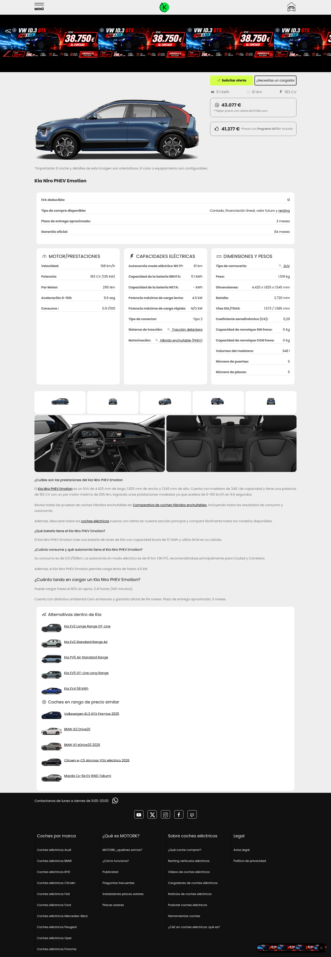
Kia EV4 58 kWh (76, 688)
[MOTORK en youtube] (138, 814)
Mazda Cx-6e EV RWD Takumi (87, 776)
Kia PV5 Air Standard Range (86, 657)
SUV (284, 266)
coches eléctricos (95, 521)
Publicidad (110, 872)
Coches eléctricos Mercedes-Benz (62, 916)
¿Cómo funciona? (116, 861)
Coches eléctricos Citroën (56, 883)
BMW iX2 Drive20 (77, 729)
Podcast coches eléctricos (187, 905)
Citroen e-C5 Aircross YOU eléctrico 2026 (96, 760)
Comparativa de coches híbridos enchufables (170, 505)
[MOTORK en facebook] (178, 814)
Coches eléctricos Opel (54, 938)
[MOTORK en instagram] (165, 814)
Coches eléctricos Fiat (53, 894)
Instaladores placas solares (123, 894)
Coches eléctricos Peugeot (57, 927)
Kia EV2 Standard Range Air (86, 641)
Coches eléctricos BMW (54, 861)
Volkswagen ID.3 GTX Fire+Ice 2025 (91, 713)
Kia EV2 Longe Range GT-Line (87, 626)
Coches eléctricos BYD (53, 872)
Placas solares (113, 905)
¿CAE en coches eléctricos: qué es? (194, 927)
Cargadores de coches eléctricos (193, 883)
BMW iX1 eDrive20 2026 (82, 744)
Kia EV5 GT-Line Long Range (86, 673)
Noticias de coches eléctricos (190, 894)
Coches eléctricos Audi (54, 850)
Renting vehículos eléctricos (189, 861)
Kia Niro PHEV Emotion (55, 488)
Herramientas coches (184, 916)
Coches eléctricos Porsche (56, 949)
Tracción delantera (185, 329)
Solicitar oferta (231, 80)
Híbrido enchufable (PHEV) (179, 340)
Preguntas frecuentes (118, 883)
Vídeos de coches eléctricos (189, 872)
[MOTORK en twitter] (152, 814)
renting (284, 210)
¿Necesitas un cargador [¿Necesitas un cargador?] (275, 80)
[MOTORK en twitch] (192, 814)
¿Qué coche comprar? (184, 850)
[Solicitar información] (115, 800)
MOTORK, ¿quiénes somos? (122, 850)
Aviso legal (242, 850)
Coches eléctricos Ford (54, 905)
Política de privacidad (250, 861)
